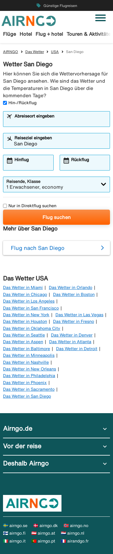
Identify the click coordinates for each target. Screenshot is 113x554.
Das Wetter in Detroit (76, 349)
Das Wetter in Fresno (73, 321)
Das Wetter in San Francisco (31, 308)
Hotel (26, 34)
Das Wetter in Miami (23, 287)
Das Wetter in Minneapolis (29, 355)
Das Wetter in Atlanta (70, 342)
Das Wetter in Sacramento (29, 389)
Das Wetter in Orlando (70, 287)
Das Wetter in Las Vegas (79, 315)
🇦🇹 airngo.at (43, 533)
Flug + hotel (49, 34)
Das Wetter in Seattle (24, 335)
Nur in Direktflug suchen (29, 206)
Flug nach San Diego (37, 247)
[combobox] (60, 121)
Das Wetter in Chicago (25, 294)
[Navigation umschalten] (100, 18)
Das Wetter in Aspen (23, 342)
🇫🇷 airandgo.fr (75, 541)
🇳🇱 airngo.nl (72, 533)
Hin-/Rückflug (19, 103)
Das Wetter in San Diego (27, 396)
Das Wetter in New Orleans (29, 369)
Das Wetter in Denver (72, 335)
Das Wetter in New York (26, 315)
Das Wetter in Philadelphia (29, 375)
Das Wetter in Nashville (26, 362)
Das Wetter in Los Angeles (29, 301)
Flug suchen (56, 217)
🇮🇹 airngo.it (14, 541)
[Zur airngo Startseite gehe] (29, 20)
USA (55, 52)
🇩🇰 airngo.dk (45, 525)
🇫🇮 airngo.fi (14, 533)
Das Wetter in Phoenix (25, 382)
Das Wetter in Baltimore (26, 349)
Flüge (9, 34)
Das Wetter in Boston (74, 294)
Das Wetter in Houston (25, 321)
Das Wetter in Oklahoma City (31, 328)
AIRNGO (10, 52)
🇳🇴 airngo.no (76, 525)
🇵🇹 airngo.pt (43, 541)
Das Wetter (34, 52)
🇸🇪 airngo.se (15, 525)
